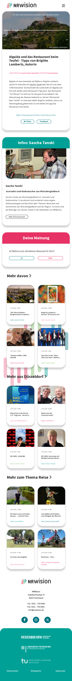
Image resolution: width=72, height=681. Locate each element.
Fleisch (48, 115)
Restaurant (31, 115)
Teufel (43, 115)
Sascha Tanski (26, 73)
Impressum (60, 671)
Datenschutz (12, 671)
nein (50, 258)
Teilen (27, 121)
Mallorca (19, 115)
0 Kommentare (53, 73)
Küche (54, 115)
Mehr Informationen (17, 217)
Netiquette (36, 671)
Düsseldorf (35, 73)
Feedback (44, 121)
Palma (24, 115)
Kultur (38, 115)
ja (21, 258)
